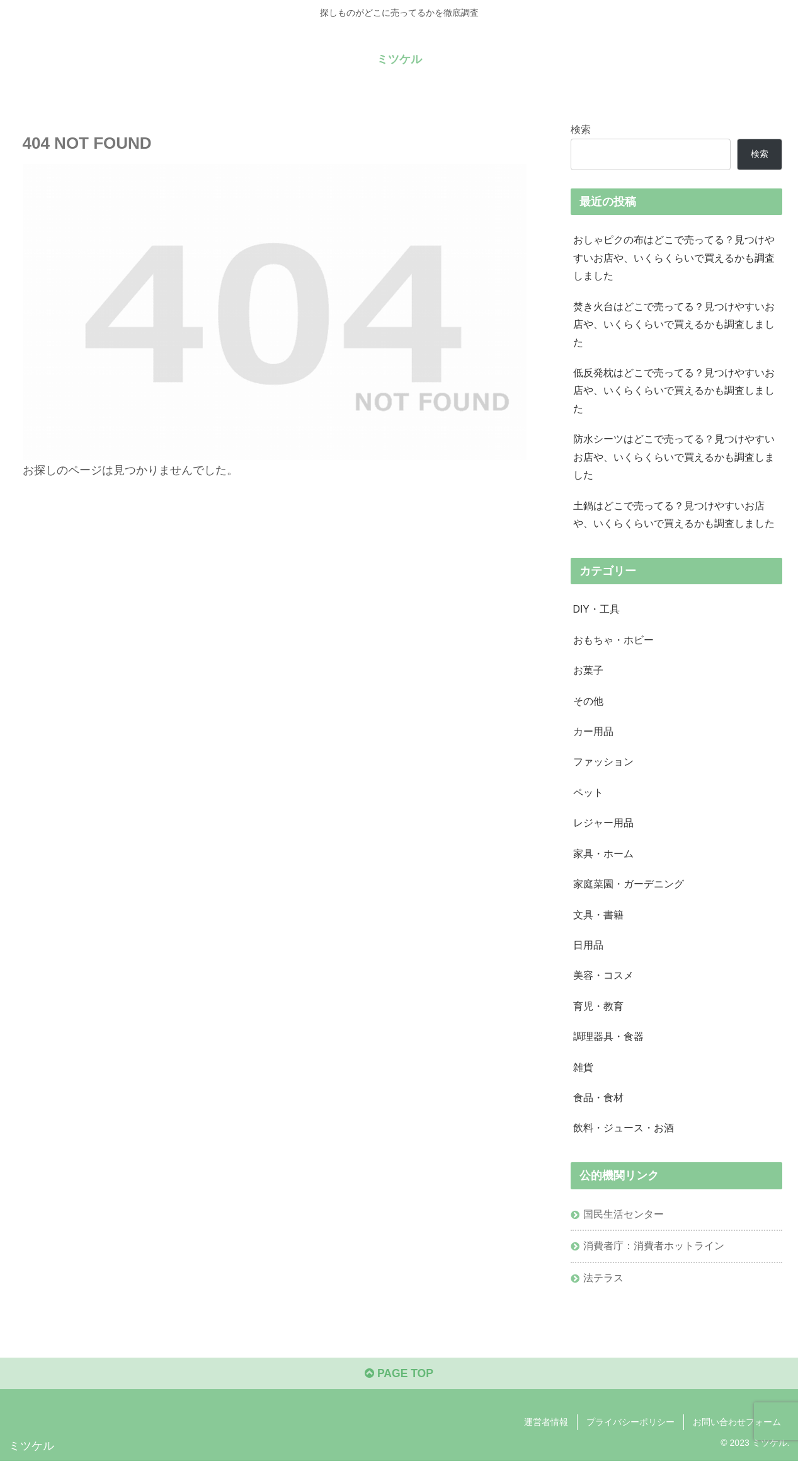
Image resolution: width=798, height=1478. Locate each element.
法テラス (604, 1293)
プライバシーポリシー (630, 1439)
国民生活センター (624, 1229)
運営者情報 (546, 1439)
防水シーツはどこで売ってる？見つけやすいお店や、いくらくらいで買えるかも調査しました (674, 462)
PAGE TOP (399, 1391)
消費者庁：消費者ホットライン (654, 1261)
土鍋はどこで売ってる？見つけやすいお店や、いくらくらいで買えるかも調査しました (674, 520)
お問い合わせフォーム (737, 1439)
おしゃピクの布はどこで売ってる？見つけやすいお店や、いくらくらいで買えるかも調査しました (674, 258)
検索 (581, 128)
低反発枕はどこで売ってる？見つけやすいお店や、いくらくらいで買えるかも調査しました (674, 394)
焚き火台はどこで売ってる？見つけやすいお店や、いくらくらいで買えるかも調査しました (674, 326)
